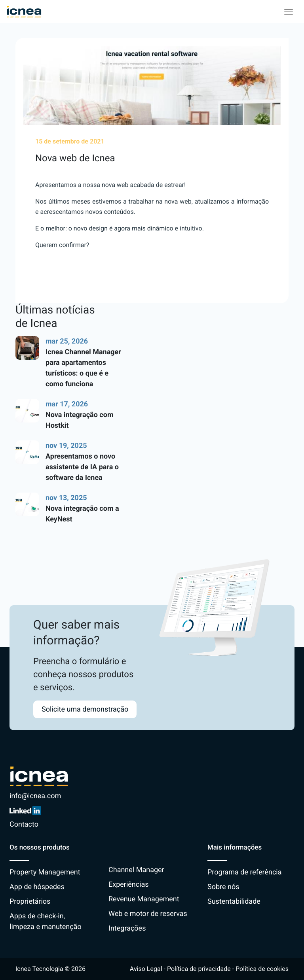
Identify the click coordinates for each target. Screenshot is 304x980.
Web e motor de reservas (147, 914)
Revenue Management (143, 899)
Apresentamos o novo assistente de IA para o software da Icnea (82, 467)
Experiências (128, 884)
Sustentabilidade (233, 901)
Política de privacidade (199, 968)
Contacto (24, 824)
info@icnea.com (35, 796)
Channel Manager (136, 870)
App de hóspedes (37, 887)
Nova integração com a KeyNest (82, 513)
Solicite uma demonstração (85, 709)
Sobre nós (223, 887)
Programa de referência (244, 872)
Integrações (127, 928)
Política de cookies (262, 968)
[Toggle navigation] (288, 12)
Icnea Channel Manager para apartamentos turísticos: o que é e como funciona (83, 368)
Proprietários (30, 901)
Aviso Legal (146, 968)
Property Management (45, 872)
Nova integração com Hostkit (79, 420)
